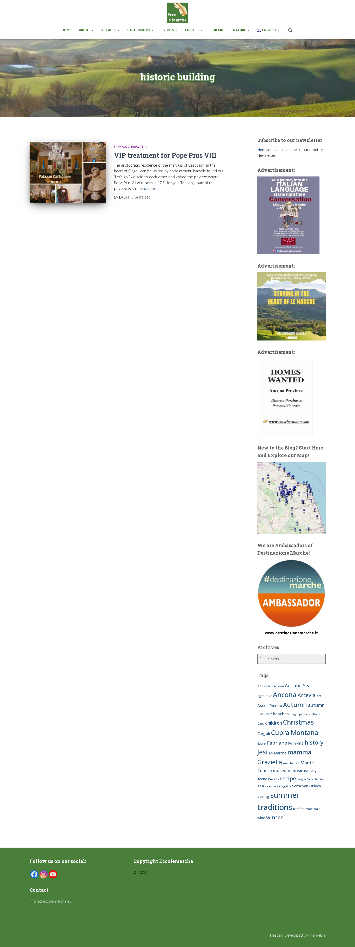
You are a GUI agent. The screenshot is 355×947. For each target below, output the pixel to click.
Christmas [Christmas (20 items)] (298, 722)
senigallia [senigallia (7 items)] (284, 786)
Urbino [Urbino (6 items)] (307, 809)
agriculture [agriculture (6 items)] (264, 696)
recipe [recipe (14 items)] (288, 778)
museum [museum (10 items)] (281, 770)
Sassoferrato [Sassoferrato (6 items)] (315, 779)
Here (261, 149)
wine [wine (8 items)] (261, 817)
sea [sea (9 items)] (260, 785)
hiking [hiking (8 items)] (299, 743)
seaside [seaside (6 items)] (270, 786)
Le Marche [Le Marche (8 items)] (277, 753)
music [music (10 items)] (297, 770)
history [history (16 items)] (314, 742)
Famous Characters (130, 147)
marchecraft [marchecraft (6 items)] (291, 763)
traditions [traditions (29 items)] (274, 807)
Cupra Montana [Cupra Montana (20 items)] (294, 732)
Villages (110, 30)
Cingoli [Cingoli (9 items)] (263, 733)
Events (169, 30)
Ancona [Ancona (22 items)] (285, 694)
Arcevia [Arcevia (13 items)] (307, 695)
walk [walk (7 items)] (316, 809)
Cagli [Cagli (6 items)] (260, 723)
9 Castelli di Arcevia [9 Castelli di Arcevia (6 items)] (270, 686)
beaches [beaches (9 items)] (281, 713)
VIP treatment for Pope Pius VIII (165, 155)
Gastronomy (140, 30)
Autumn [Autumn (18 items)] (295, 704)
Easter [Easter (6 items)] (261, 743)
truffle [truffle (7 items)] (297, 809)
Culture (194, 30)
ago (141, 197)
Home (66, 30)
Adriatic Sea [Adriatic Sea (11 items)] (298, 685)
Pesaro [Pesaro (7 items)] (273, 779)
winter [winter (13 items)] (274, 817)
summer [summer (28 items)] (284, 795)
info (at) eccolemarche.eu (51, 901)
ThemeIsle (317, 935)
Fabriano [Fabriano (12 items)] (277, 742)
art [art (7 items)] (319, 696)
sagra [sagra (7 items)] (301, 779)
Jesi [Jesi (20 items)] (262, 752)
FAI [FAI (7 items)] (290, 743)
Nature (241, 30)
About (86, 30)
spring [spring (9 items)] (263, 796)
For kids (218, 30)
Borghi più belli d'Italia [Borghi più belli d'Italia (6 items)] (305, 714)
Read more (148, 188)
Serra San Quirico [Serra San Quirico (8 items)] (306, 786)
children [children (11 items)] (273, 723)
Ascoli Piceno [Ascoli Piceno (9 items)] (269, 705)
